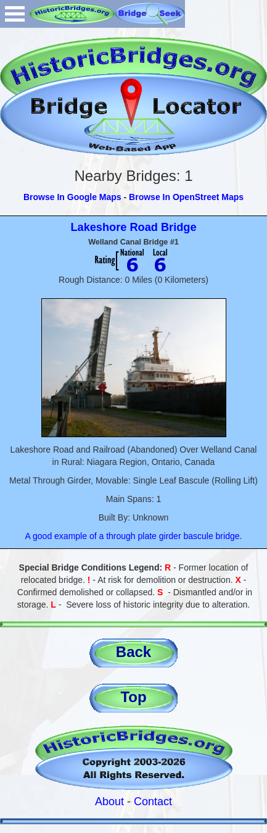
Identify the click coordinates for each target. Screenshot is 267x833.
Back (133, 651)
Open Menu (15, 14)
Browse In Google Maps (72, 197)
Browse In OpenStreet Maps (186, 197)
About (109, 801)
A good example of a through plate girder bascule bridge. (133, 536)
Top (133, 697)
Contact (153, 801)
